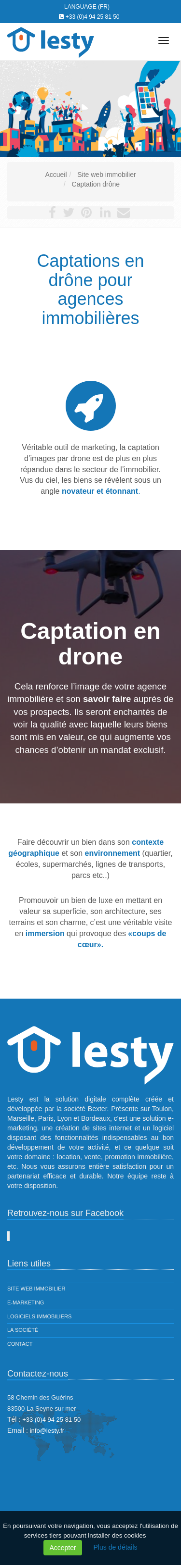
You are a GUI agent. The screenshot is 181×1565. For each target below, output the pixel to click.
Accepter (62, 1548)
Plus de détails (116, 1547)
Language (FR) (87, 6)
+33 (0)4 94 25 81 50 (93, 16)
